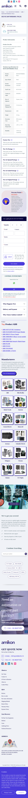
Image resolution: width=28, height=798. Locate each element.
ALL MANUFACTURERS (12, 12)
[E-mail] (8, 233)
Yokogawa (7, 460)
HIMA (23, 572)
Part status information (6, 698)
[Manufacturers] (25, 6)
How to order (4, 696)
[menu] (15, 6)
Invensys (7, 443)
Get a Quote (14, 264)
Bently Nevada (7, 409)
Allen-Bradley (20, 392)
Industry (3, 720)
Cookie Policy (4, 684)
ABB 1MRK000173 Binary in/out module (14, 336)
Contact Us (4, 676)
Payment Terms (5, 709)
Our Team (3, 674)
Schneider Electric (20, 443)
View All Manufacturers (9, 373)
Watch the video (14, 503)
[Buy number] (16, 225)
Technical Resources (6, 728)
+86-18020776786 (17, 660)
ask (14, 289)
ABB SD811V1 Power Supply (11, 334)
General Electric (7, 426)
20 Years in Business (6, 679)
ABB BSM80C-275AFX (9, 351)
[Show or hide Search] (20, 6)
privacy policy (10, 271)
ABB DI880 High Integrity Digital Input (14, 341)
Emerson (20, 409)
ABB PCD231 (6, 346)
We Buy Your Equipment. (7, 718)
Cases (2, 723)
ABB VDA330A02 (8, 348)
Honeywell (20, 426)
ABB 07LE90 (6, 344)
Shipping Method (5, 701)
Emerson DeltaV (11, 568)
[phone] (14, 241)
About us (3, 682)
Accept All (21, 792)
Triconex (20, 460)
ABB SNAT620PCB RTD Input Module (14, 332)
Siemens (7, 477)
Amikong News (5, 726)
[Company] (20, 233)
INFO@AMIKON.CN (17, 656)
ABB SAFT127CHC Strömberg (11, 329)
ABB (22, 12)
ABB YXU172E (7, 339)
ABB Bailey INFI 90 (14, 576)
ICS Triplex (20, 477)
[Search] (26, 554)
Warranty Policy (5, 706)
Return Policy (4, 704)
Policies (3, 693)
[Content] (14, 249)
